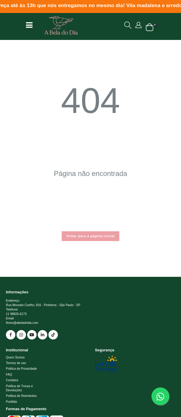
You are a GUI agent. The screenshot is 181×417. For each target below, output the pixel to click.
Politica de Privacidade (21, 368)
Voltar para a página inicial (90, 236)
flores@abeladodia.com (22, 322)
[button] (128, 25)
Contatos (12, 380)
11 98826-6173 (16, 314)
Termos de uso (16, 363)
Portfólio (11, 401)
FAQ (9, 374)
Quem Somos (15, 357)
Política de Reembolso (21, 395)
